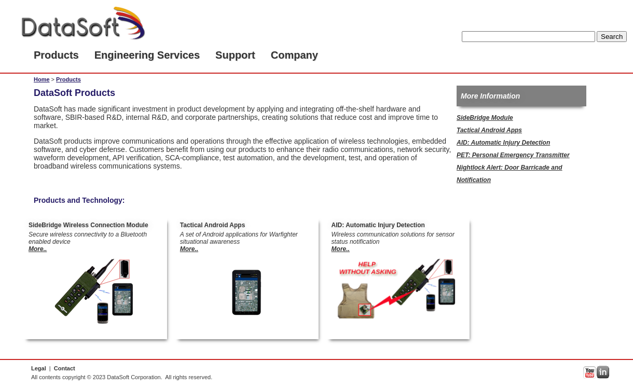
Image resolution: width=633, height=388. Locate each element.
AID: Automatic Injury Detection (503, 142)
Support (235, 55)
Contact (64, 368)
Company (294, 55)
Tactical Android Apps (489, 130)
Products (56, 55)
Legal (38, 368)
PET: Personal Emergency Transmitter (513, 155)
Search (612, 36)
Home (42, 79)
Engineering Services (147, 55)
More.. (38, 249)
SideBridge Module (485, 117)
